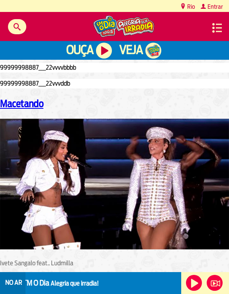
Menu (217, 28)
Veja (131, 50)
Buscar (17, 26)
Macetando (21, 103)
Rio (190, 6)
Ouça (79, 50)
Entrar (214, 6)
